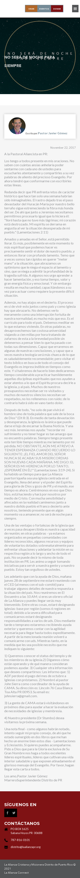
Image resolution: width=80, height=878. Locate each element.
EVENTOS (44, 9)
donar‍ (57, 9)
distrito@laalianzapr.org (26, 847)
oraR (31, 9)
